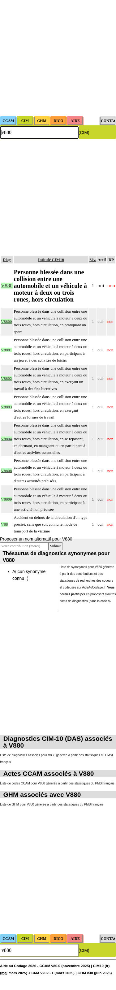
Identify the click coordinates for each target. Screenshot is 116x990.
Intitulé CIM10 (51, 259)
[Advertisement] (58, 58)
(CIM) (84, 132)
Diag (7, 259)
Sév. (92, 259)
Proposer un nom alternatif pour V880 (36, 538)
